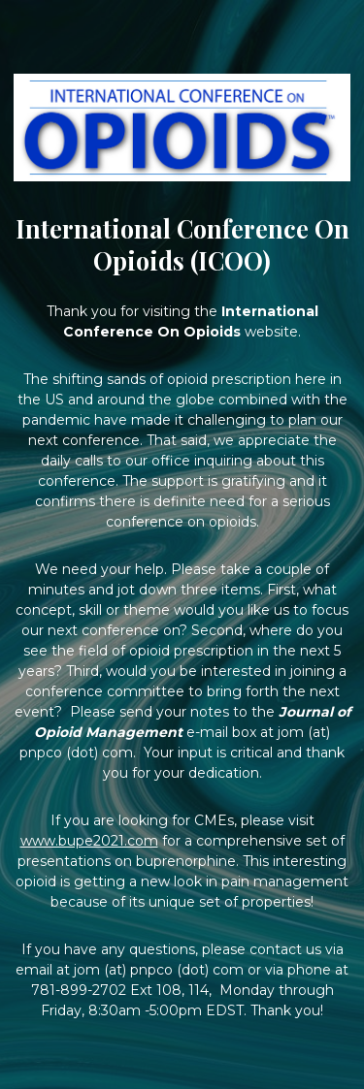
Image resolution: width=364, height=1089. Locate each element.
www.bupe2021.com (89, 840)
